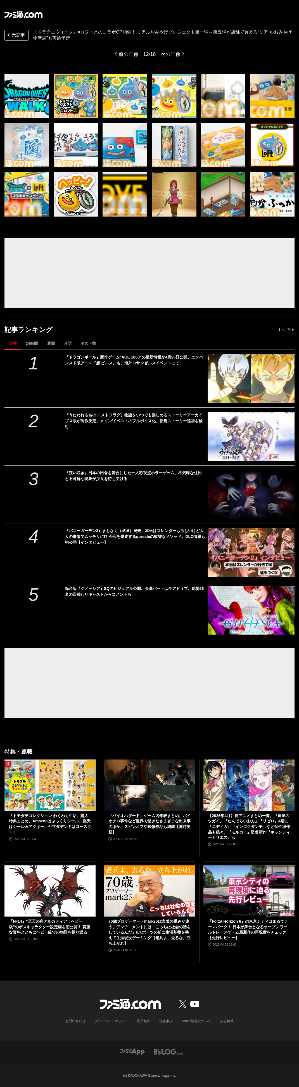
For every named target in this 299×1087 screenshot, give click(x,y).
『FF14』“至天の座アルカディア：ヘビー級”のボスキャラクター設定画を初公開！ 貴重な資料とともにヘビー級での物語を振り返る (49, 926)
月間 (68, 343)
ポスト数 (88, 343)
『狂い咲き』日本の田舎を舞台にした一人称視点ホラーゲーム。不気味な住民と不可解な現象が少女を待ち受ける (133, 476)
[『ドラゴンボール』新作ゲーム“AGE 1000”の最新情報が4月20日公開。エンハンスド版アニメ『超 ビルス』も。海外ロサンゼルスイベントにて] (251, 378)
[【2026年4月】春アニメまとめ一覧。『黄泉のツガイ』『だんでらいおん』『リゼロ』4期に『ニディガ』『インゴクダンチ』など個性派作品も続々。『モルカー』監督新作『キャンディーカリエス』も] (249, 785)
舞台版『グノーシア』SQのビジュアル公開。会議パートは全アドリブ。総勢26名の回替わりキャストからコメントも (134, 591)
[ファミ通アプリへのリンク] (132, 1051)
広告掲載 (227, 1021)
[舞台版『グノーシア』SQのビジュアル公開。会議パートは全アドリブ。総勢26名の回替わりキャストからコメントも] (251, 610)
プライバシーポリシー (111, 1021)
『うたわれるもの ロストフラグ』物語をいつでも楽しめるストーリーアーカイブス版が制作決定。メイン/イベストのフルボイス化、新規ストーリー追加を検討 (134, 421)
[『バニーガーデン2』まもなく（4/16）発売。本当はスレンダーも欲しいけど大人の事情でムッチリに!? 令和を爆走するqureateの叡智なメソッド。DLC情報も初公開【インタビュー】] (251, 552)
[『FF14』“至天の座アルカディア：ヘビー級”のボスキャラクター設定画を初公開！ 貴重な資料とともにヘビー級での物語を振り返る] (50, 891)
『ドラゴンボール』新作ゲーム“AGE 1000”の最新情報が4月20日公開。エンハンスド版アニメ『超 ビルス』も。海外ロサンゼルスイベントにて (134, 360)
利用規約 (143, 1021)
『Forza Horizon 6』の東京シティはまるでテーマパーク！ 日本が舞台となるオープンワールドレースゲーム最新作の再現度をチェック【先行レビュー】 (248, 929)
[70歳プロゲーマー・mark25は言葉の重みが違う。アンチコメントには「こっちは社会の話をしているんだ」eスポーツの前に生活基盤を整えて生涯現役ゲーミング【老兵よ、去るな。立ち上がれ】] (149, 891)
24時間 (32, 343)
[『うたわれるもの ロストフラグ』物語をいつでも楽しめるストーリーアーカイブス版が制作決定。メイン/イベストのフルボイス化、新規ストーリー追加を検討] (251, 436)
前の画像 (128, 54)
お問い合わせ (75, 1021)
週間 (51, 343)
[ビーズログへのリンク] (168, 1051)
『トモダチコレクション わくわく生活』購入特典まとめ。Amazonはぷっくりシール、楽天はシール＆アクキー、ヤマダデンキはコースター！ (50, 823)
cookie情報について (197, 1021)
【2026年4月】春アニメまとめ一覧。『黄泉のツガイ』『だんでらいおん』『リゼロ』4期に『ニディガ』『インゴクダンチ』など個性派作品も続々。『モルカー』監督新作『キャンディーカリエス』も (249, 826)
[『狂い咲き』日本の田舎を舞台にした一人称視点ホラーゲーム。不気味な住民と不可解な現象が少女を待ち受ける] (251, 494)
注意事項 (166, 1021)
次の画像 (170, 54)
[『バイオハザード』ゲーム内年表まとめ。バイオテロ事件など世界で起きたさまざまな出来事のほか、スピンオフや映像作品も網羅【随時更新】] (149, 785)
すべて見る (286, 330)
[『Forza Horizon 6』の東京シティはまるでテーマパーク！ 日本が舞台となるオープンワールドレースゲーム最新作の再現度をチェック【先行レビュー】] (249, 891)
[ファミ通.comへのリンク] (23, 14)
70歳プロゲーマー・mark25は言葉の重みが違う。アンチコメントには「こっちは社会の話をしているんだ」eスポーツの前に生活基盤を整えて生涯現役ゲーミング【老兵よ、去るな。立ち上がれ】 (149, 932)
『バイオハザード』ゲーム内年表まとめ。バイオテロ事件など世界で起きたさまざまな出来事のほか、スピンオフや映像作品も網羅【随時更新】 (149, 823)
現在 (13, 343)
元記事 (15, 36)
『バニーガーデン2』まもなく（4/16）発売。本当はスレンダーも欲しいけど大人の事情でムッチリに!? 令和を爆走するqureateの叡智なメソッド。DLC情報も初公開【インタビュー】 (135, 536)
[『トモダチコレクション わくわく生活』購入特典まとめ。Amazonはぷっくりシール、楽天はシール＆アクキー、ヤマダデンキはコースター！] (50, 785)
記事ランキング (28, 329)
